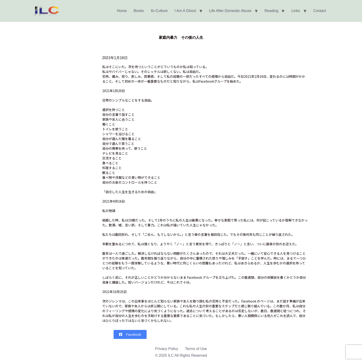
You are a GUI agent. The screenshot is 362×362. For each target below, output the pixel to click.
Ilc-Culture (159, 11)
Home (122, 11)
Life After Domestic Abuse (230, 11)
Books (139, 11)
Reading (271, 11)
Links (295, 11)
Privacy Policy (166, 349)
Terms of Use (196, 349)
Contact (319, 11)
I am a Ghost (185, 11)
